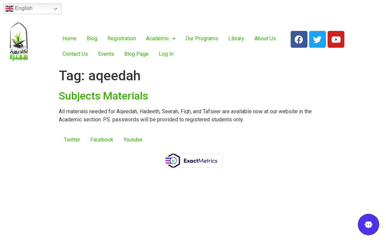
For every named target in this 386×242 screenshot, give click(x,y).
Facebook (101, 139)
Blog (92, 38)
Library (236, 38)
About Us (265, 38)
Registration (121, 38)
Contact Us (75, 54)
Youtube (133, 139)
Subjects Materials (103, 95)
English (19, 9)
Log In (166, 54)
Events (106, 54)
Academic (161, 38)
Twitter (72, 139)
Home (69, 38)
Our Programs (202, 38)
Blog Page (136, 54)
